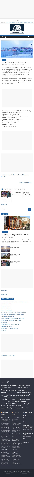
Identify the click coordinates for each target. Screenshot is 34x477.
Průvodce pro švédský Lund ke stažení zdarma (11, 320)
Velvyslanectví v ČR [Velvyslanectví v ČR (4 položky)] (21, 403)
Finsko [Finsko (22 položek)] (4, 390)
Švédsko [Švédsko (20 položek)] (25, 407)
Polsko (24, 438)
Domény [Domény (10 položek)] (15, 385)
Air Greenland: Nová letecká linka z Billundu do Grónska (15, 176)
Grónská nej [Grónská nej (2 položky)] (19, 390)
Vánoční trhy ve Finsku (15, 247)
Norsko (24, 415)
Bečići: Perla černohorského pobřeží (15, 451)
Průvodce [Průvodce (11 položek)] (17, 399)
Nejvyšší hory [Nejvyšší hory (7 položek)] (5, 397)
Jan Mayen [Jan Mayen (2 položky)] (16, 395)
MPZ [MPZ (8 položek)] (23, 395)
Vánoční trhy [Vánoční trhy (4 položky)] (4, 405)
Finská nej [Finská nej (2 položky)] (8, 390)
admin (13, 64)
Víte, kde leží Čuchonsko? (6, 326)
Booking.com (4, 204)
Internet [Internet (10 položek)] (6, 395)
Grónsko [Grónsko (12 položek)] (14, 390)
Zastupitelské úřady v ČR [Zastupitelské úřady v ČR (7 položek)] (14, 405)
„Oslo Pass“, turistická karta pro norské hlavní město (12, 314)
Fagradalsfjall (4, 322)
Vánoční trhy (22, 64)
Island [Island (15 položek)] (11, 395)
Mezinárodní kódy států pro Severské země (27, 194)
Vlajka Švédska (16, 192)
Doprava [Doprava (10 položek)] (22, 385)
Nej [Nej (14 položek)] (30, 395)
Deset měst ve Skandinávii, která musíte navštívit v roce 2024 (19, 22)
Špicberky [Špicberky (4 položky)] (19, 408)
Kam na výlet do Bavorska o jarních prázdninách (5, 451)
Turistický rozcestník (27, 436)
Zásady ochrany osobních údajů (8, 355)
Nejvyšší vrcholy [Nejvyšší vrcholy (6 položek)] (14, 397)
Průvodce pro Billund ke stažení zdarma (10, 324)
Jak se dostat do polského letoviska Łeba (16, 419)
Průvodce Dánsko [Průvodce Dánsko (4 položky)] (25, 399)
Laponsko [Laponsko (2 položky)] (20, 395)
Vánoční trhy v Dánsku (26, 182)
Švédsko (4, 60)
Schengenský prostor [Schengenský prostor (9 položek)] (19, 402)
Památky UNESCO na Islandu (7, 316)
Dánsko (25, 417)
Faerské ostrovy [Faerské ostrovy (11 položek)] (22, 388)
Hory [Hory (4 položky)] (2, 395)
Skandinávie (5, 231)
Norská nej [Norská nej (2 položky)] (9, 399)
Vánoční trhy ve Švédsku (6, 310)
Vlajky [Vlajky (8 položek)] (27, 404)
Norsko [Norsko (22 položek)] (4, 399)
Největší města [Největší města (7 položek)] (23, 397)
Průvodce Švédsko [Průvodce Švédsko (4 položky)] (8, 401)
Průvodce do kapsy (27, 427)
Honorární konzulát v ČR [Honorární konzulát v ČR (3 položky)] (12, 392)
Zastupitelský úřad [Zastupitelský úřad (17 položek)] (8, 408)
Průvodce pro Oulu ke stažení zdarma (9, 328)
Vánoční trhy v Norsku (15, 254)
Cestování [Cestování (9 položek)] (8, 385)
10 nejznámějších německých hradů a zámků (16, 435)
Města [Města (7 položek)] (27, 395)
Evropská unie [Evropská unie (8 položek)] (7, 388)
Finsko (24, 419)
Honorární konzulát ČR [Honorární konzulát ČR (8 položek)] (24, 393)
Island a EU (3, 330)
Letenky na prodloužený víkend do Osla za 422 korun (12, 318)
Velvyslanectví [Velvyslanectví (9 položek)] (11, 404)
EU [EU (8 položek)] (2, 388)
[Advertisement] (17, 9)
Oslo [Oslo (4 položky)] (13, 399)
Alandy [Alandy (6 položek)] (3, 385)
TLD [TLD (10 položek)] (5, 404)
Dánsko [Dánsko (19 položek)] (28, 385)
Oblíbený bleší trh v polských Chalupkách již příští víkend (5, 419)
